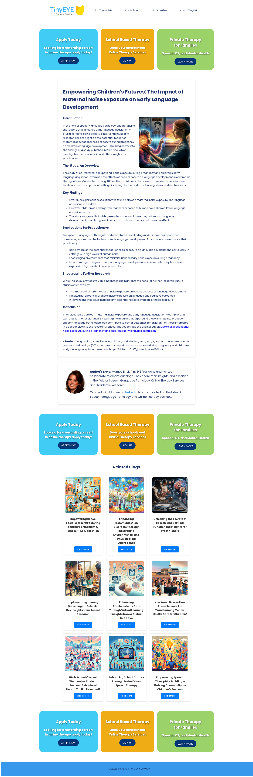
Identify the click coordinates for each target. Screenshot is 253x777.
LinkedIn (131, 392)
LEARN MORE (185, 61)
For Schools (132, 10)
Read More (83, 550)
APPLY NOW (68, 60)
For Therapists (103, 10)
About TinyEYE (189, 10)
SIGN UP (127, 60)
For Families (159, 10)
